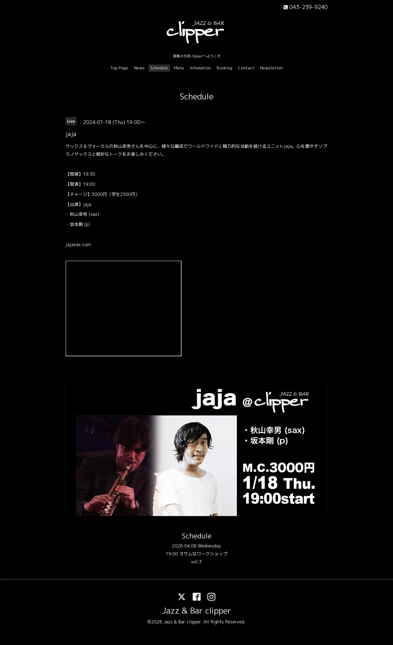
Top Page (119, 68)
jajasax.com (78, 244)
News (139, 68)
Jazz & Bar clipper (196, 610)
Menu (179, 68)
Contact (246, 68)
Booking (224, 68)
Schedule (159, 68)
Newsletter (271, 68)
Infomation (200, 68)
